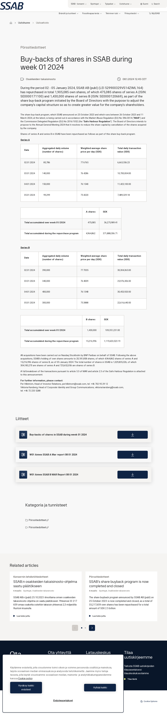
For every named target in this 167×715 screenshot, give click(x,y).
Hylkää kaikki (90, 689)
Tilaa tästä (130, 679)
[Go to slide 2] (85, 628)
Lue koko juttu (21, 616)
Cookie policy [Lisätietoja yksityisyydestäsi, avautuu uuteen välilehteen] (25, 682)
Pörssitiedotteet (39, 520)
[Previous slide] (75, 628)
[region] (63, 685)
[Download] (132, 435)
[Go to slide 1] (82, 628)
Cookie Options (148, 701)
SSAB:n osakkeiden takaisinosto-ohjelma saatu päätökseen (45, 583)
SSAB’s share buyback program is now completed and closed (119, 583)
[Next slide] (92, 628)
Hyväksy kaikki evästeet (36, 689)
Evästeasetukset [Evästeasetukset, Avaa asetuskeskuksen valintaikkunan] (63, 700)
